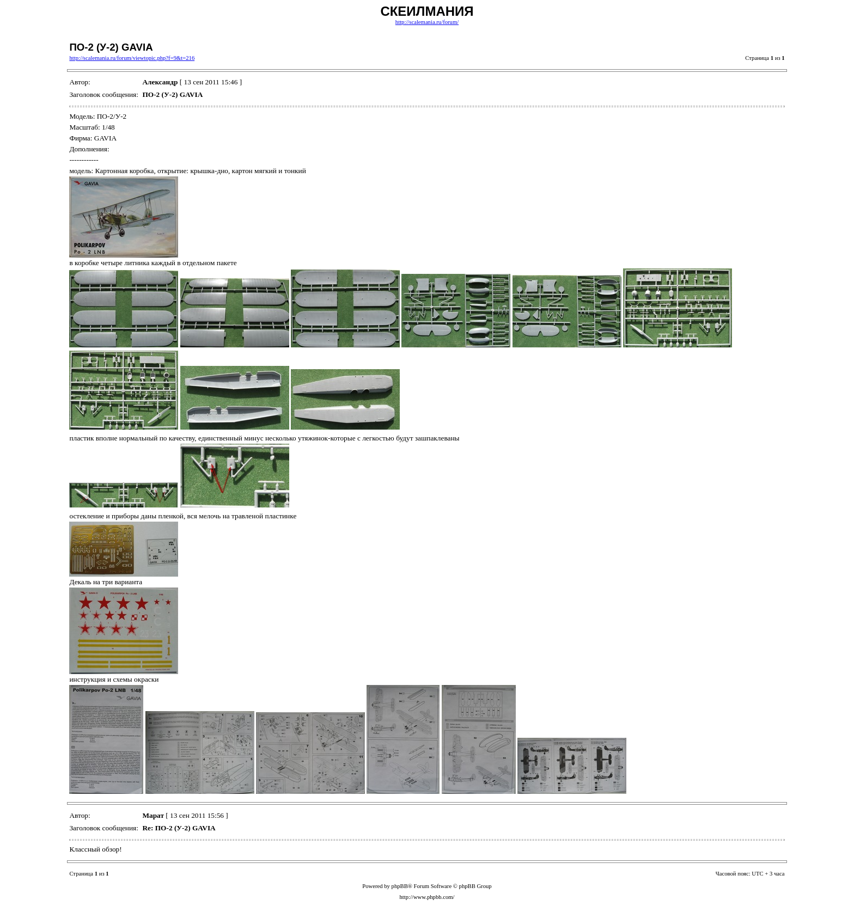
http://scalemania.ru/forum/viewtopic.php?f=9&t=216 (131, 58)
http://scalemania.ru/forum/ (427, 22)
